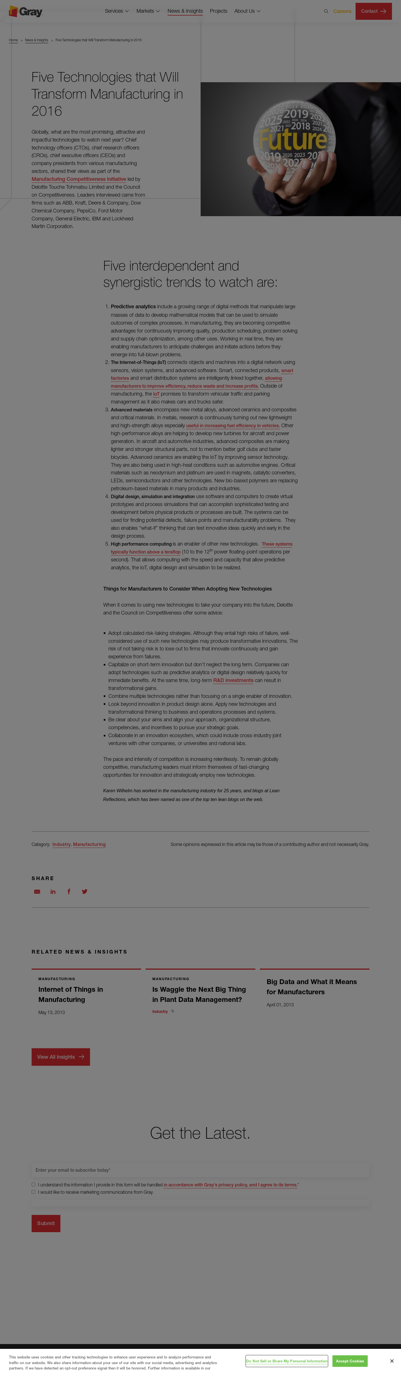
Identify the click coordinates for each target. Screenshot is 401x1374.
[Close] (392, 1361)
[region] (200, 1361)
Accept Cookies (350, 1360)
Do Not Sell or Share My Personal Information (287, 1360)
